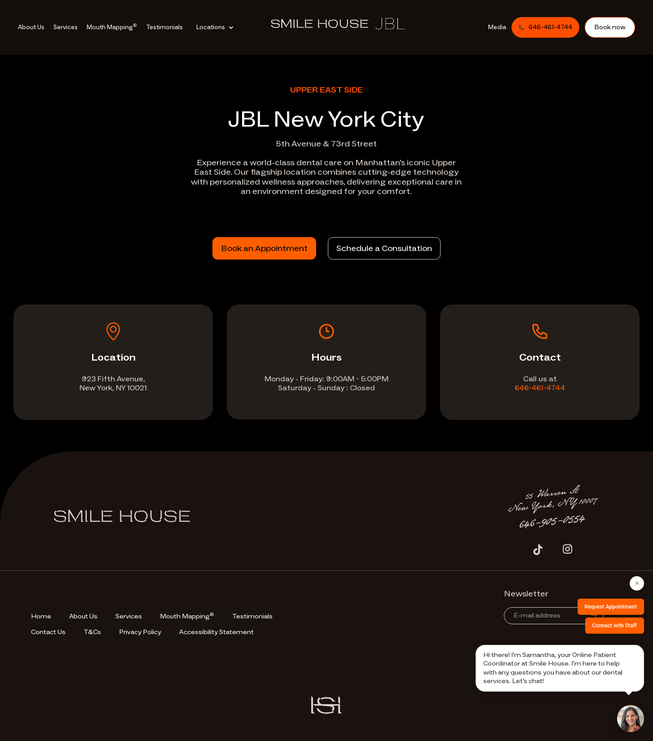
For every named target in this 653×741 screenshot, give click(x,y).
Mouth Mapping (112, 27)
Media (497, 27)
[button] (217, 27)
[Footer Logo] (122, 519)
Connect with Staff (614, 625)
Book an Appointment (264, 248)
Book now (610, 27)
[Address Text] (553, 499)
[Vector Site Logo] (326, 705)
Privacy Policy (140, 632)
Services (65, 27)
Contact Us (48, 632)
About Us (31, 27)
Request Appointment (611, 607)
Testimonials (164, 27)
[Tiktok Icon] (538, 549)
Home (41, 616)
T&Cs (92, 632)
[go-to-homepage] (343, 26)
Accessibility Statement (216, 632)
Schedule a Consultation (384, 248)
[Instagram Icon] (567, 549)
